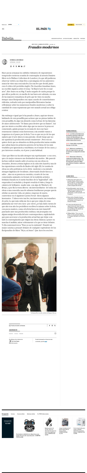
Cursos (13, 414)
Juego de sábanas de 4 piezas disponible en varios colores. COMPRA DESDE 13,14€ (64, 431)
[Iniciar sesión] (80, 25)
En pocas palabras (67, 38)
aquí (46, 341)
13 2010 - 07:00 (15, 62)
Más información (13, 343)
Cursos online (20, 414)
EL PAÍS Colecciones (43, 414)
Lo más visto (70, 176)
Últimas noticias (71, 130)
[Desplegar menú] (3, 29)
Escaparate (5, 414)
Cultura (16, 333)
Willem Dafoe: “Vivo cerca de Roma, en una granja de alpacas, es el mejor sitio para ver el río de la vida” (76, 215)
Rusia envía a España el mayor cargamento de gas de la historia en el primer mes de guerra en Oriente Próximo (76, 199)
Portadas (82, 38)
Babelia (8, 38)
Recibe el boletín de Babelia (18, 325)
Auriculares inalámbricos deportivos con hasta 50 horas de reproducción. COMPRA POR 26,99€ (28, 435)
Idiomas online (31, 414)
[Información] (54, 44)
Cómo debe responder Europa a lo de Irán (74, 144)
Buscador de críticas (57, 38)
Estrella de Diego (16, 60)
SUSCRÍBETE (71, 24)
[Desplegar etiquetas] (55, 333)
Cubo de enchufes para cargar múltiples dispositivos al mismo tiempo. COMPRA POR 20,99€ (79, 431)
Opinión (11, 333)
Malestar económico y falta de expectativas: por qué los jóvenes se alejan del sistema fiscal (75, 151)
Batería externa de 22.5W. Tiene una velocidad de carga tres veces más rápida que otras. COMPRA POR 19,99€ (50, 431)
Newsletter (76, 38)
